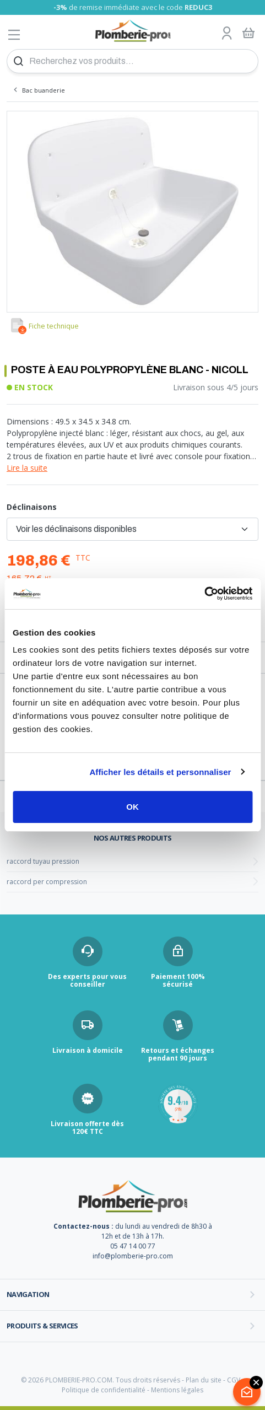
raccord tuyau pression (43, 861)
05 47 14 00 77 (132, 1246)
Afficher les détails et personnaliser (160, 772)
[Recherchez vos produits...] (132, 61)
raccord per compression (47, 881)
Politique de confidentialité (103, 1390)
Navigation (28, 1294)
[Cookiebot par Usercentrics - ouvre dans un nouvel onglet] (204, 593)
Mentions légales (177, 1390)
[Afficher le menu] (14, 34)
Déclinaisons (32, 507)
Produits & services (42, 1326)
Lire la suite (27, 467)
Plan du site (203, 1380)
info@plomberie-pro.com (133, 1256)
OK (132, 806)
